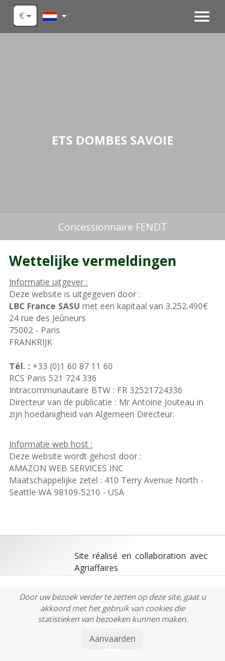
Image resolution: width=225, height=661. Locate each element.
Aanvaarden (112, 638)
